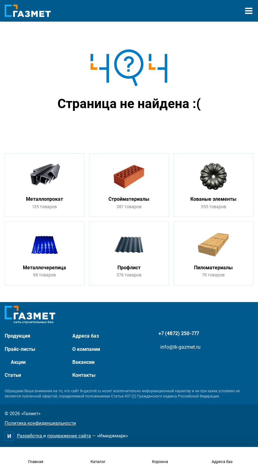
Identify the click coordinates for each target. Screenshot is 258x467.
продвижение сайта (69, 436)
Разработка (30, 436)
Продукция (17, 336)
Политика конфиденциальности (40, 423)
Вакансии (83, 362)
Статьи (13, 375)
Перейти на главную (109, 127)
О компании (86, 349)
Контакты (83, 375)
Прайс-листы (20, 349)
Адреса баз (85, 336)
